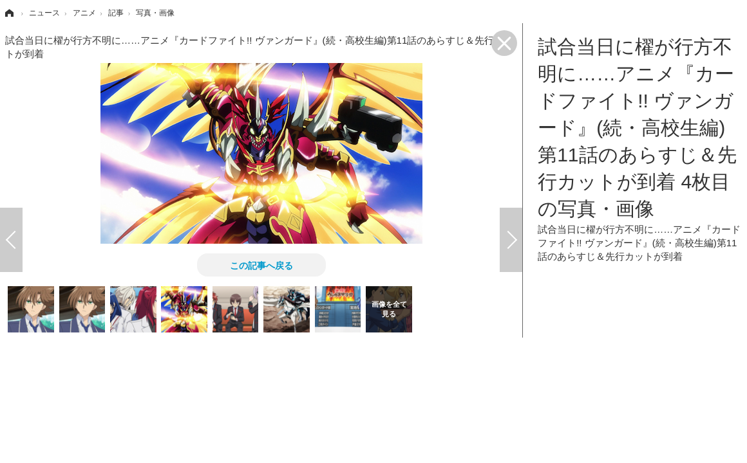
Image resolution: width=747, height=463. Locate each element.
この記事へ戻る (261, 264)
